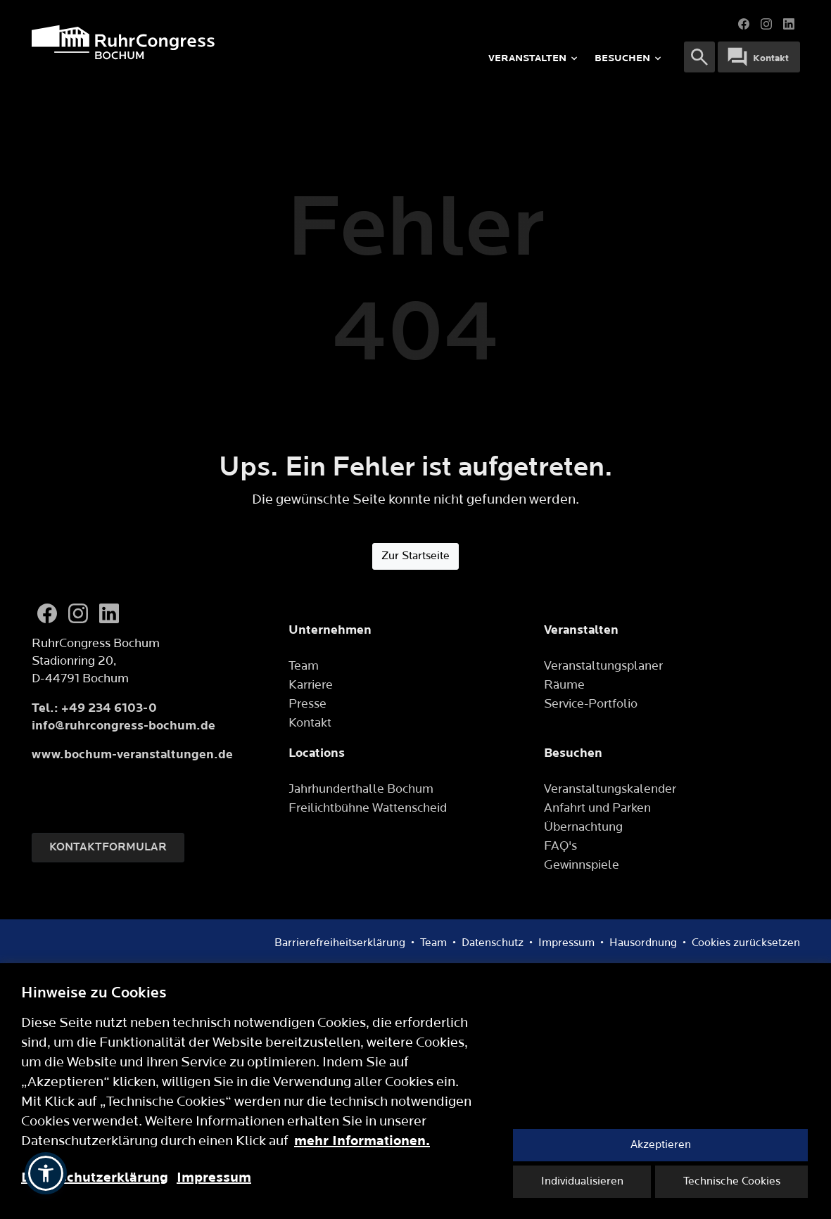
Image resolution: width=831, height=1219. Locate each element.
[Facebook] (47, 613)
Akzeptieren (660, 1144)
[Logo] (192, 42)
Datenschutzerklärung (94, 1177)
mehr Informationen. (362, 1140)
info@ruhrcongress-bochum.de (123, 725)
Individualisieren (582, 1181)
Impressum (214, 1177)
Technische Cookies (731, 1181)
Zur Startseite (415, 556)
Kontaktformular (108, 847)
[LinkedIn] (109, 613)
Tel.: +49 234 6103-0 (94, 708)
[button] (45, 1173)
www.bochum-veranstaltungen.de (132, 754)
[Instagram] (78, 613)
